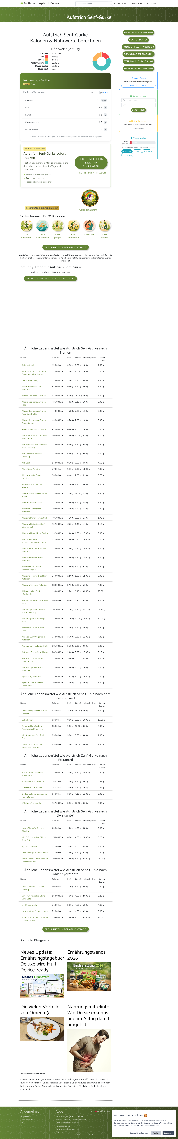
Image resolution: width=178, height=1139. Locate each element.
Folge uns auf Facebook (138, 47)
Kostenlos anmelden (92, 173)
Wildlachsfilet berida (31, 803)
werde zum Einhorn (89, 208)
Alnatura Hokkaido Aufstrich (35, 533)
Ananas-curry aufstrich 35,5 (35, 646)
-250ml (127, 155)
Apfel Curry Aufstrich (31, 676)
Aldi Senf (26, 463)
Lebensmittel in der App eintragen (91, 162)
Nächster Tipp (138, 86)
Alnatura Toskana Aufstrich (34, 585)
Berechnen (138, 110)
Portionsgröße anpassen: (34, 92)
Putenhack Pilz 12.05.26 (33, 781)
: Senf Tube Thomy (30, 380)
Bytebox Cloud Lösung (138, 61)
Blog (147, 3)
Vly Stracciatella (29, 846)
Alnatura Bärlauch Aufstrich (34, 518)
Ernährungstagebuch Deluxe (39, 3)
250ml (126, 151)
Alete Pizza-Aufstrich (31, 469)
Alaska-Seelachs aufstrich (34, 429)
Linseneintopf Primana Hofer (35, 852)
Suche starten (138, 40)
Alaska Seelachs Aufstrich (34, 395)
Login (154, 3)
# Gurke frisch (28, 365)
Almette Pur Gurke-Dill (32, 502)
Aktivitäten (137, 3)
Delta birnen (27, 720)
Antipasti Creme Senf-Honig (35, 652)
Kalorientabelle (122, 3)
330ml (137, 151)
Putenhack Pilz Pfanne (32, 787)
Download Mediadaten (138, 54)
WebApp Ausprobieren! (138, 32)
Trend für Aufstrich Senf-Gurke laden (50, 278)
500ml (146, 151)
